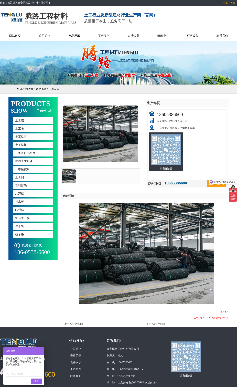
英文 (232, 2)
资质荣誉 (133, 35)
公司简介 (44, 35)
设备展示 (75, 362)
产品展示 (74, 35)
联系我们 (222, 35)
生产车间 (78, 323)
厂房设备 (192, 35)
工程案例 (104, 35)
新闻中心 (163, 35)
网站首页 (15, 35)
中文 (225, 2)
